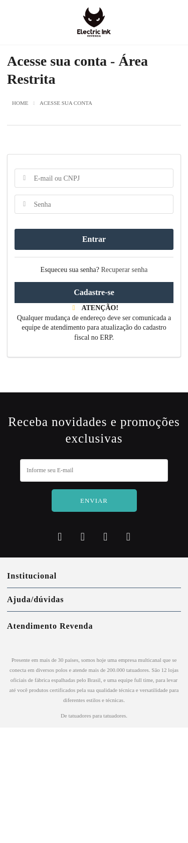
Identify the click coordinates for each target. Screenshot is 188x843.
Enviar (94, 500)
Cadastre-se (94, 292)
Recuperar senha (124, 269)
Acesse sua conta (66, 103)
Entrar (94, 239)
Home (20, 103)
